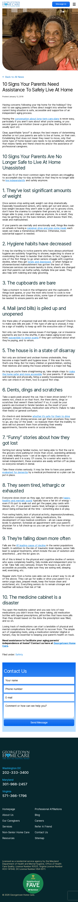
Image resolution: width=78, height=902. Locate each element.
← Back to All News (13, 76)
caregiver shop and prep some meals (46, 228)
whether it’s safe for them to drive (51, 416)
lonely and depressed (39, 261)
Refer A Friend (43, 826)
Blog (37, 814)
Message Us (61, 4)
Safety (19, 654)
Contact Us (41, 832)
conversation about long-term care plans (37, 118)
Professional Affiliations (48, 809)
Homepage (8, 809)
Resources (8, 838)
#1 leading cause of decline (31, 545)
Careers (39, 820)
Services (7, 826)
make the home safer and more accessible (38, 373)
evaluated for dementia (15, 472)
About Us (7, 814)
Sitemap (39, 838)
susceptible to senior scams (23, 337)
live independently (15, 180)
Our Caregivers (11, 820)
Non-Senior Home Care (16, 832)
